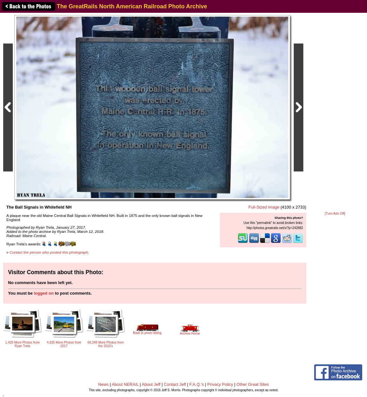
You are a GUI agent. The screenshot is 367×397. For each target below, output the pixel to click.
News (103, 384)
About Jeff (151, 384)
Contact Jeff (175, 384)
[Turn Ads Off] (335, 213)
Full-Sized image (263, 207)
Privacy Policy (220, 384)
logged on (44, 293)
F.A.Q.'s (196, 384)
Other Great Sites (252, 384)
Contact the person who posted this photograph (49, 252)
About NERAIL (125, 384)
